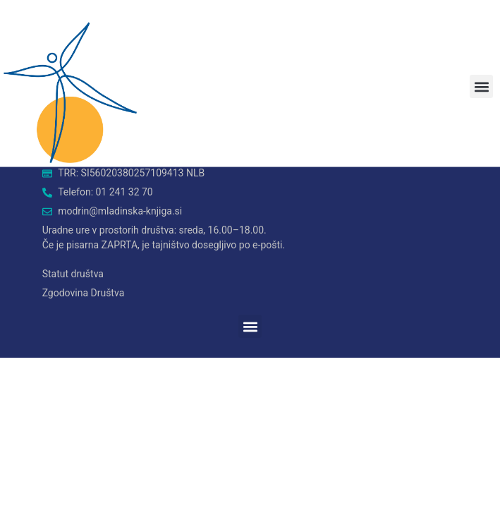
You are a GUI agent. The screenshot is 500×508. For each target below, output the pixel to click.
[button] (481, 86)
